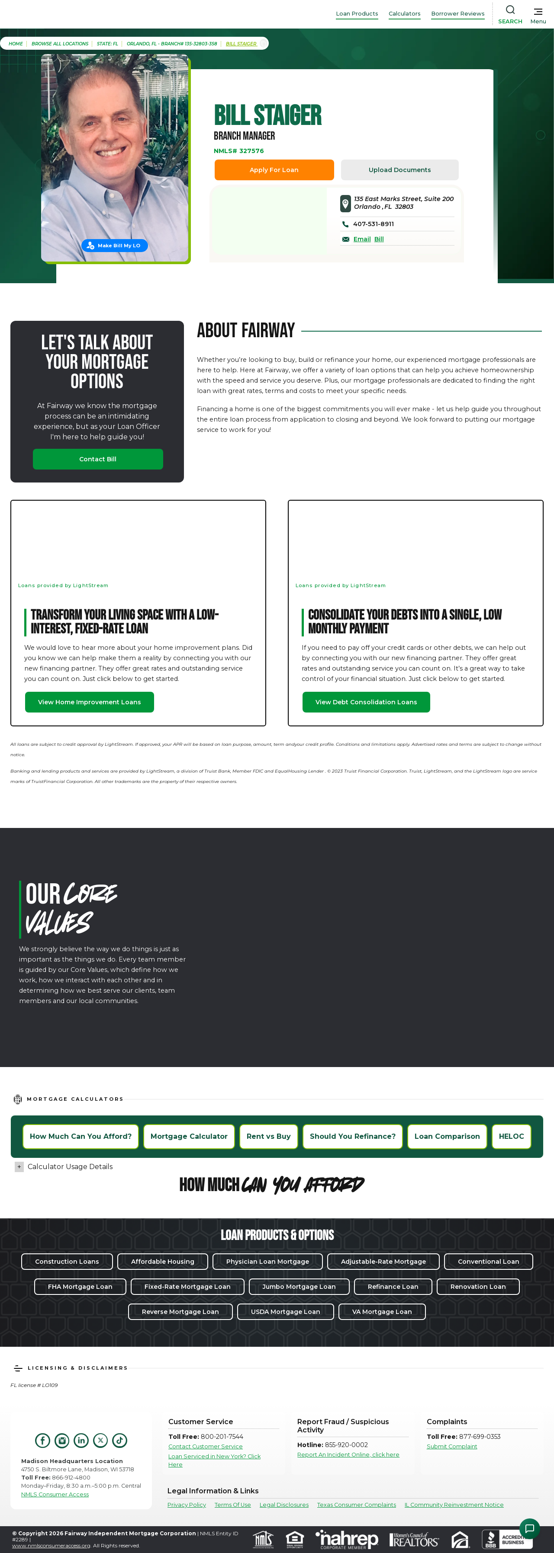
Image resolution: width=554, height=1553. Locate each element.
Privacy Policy (186, 1505)
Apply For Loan (274, 170)
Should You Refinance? (353, 1136)
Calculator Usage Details (70, 1167)
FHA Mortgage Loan (80, 1287)
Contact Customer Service (205, 1446)
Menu (538, 21)
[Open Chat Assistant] (529, 1528)
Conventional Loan (488, 1261)
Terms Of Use (233, 1505)
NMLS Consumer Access (55, 1494)
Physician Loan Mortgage (267, 1261)
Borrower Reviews (458, 13)
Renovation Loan (478, 1287)
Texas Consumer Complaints (356, 1505)
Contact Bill (97, 459)
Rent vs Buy (269, 1136)
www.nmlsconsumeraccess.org (51, 1545)
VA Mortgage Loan (382, 1312)
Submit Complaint (452, 1446)
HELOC (511, 1136)
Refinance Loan (393, 1287)
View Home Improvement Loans (89, 702)
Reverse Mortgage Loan (180, 1312)
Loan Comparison (447, 1136)
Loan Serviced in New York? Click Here (214, 1460)
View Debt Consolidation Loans (366, 702)
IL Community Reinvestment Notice (454, 1505)
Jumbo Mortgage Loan (299, 1287)
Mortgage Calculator (189, 1136)
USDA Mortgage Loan (285, 1312)
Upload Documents (400, 170)
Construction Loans (67, 1261)
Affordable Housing (162, 1261)
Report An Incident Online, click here (348, 1454)
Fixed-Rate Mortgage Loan (188, 1287)
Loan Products (357, 13)
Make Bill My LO (119, 246)
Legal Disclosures (284, 1505)
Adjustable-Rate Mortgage (383, 1261)
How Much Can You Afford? (81, 1136)
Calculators (405, 13)
